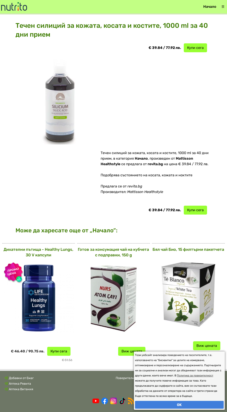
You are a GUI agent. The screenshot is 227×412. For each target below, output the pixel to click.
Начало (209, 6)
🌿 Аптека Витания (18, 389)
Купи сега (195, 48)
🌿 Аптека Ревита (17, 384)
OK (179, 405)
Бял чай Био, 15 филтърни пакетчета (188, 249)
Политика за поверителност (195, 375)
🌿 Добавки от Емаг (19, 378)
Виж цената (131, 351)
